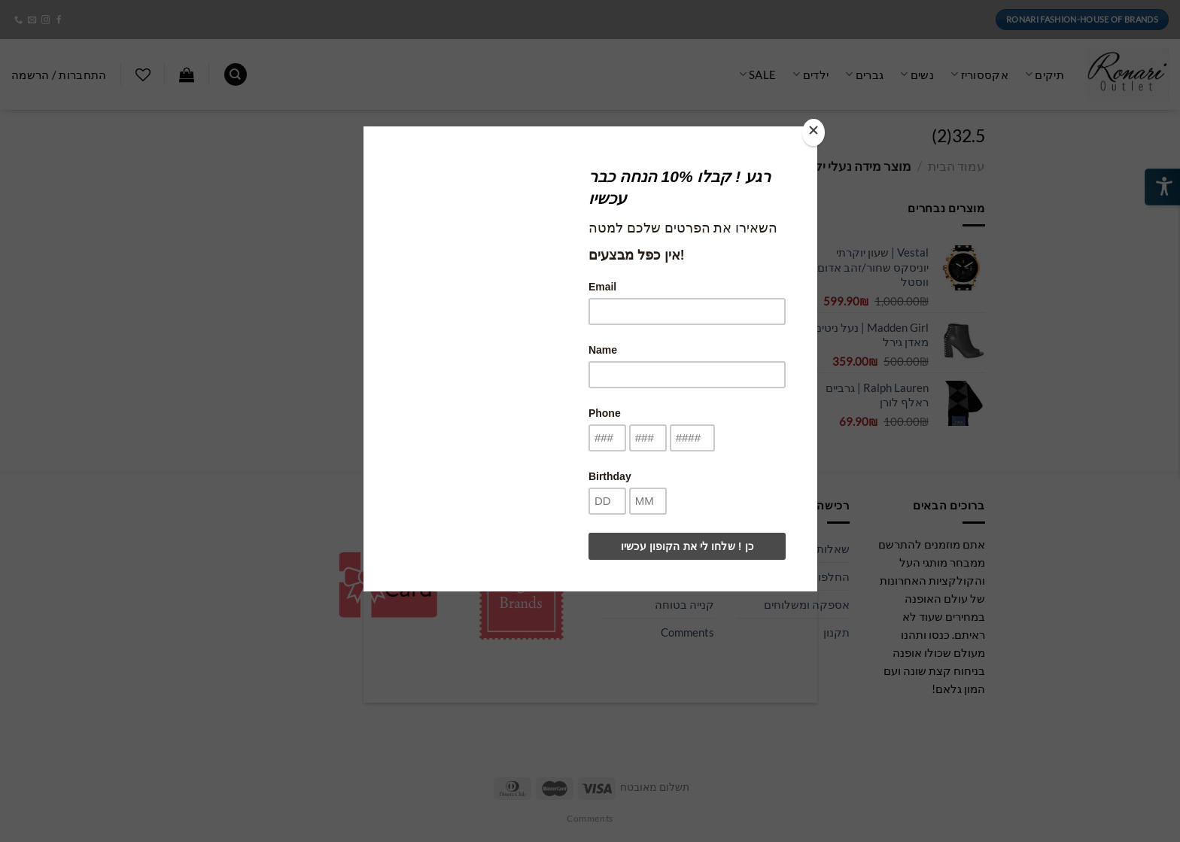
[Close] (813, 132)
